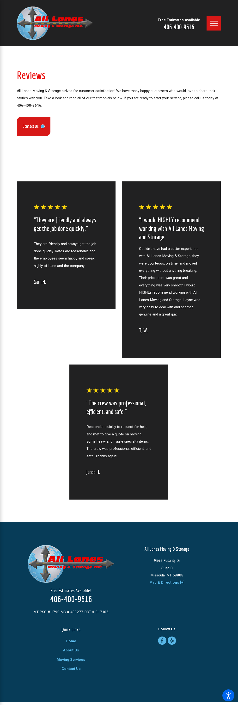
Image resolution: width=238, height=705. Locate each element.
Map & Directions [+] (166, 582)
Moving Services (71, 659)
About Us (71, 650)
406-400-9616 (179, 27)
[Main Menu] (214, 23)
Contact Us (71, 669)
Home (71, 641)
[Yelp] (172, 641)
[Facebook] (162, 641)
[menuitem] (71, 641)
